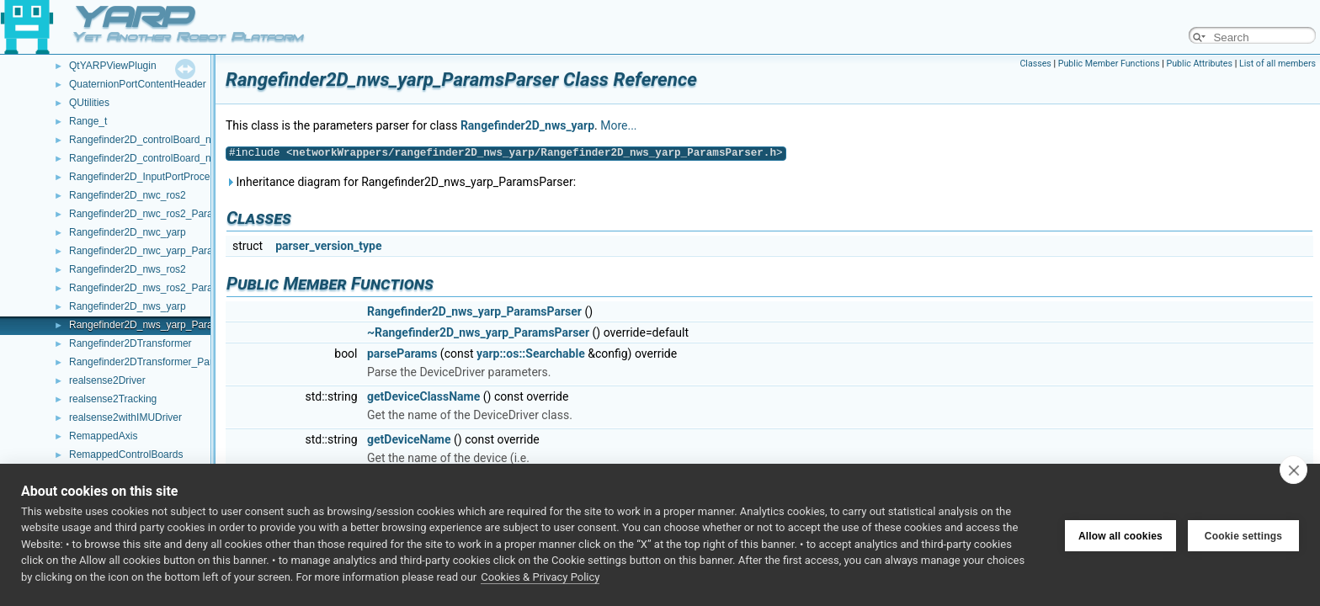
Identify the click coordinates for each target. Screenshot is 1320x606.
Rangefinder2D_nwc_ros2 (127, 195)
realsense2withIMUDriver (125, 417)
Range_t (88, 121)
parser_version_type (328, 245)
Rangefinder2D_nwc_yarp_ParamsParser (162, 251)
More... (618, 125)
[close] (1293, 469)
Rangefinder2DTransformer (130, 343)
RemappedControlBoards (126, 454)
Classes (1035, 63)
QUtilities (89, 103)
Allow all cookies (1120, 534)
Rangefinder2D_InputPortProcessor (149, 177)
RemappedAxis (103, 436)
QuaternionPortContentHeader (137, 84)
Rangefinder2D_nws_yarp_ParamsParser (162, 325)
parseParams (402, 353)
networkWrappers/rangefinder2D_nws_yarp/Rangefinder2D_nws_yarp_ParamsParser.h (534, 153)
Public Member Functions (1109, 63)
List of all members (1277, 63)
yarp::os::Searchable (530, 353)
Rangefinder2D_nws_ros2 (127, 269)
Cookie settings (1243, 534)
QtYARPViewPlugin (113, 66)
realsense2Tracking (113, 399)
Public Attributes (1199, 63)
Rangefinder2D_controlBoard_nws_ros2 (158, 140)
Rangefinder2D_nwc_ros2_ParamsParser (162, 214)
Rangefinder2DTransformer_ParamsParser (165, 362)
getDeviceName (409, 439)
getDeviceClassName (423, 396)
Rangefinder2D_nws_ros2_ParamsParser (162, 288)
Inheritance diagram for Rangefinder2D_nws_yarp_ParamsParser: (401, 182)
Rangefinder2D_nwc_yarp (127, 232)
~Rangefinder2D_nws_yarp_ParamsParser (478, 332)
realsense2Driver (107, 380)
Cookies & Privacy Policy (540, 577)
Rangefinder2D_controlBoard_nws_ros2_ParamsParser (194, 158)
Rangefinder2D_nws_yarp (127, 306)
